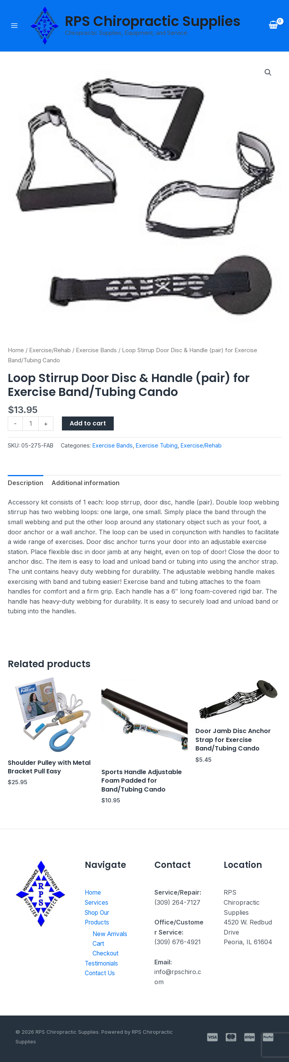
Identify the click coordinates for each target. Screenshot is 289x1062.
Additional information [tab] (85, 483)
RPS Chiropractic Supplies (153, 21)
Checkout (106, 953)
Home (16, 350)
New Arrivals (111, 934)
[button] (268, 72)
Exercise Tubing (157, 445)
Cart (98, 943)
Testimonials (103, 963)
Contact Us (101, 973)
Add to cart (88, 423)
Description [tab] (25, 483)
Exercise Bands (96, 350)
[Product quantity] (30, 424)
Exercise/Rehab (50, 350)
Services (97, 902)
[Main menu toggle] (14, 25)
